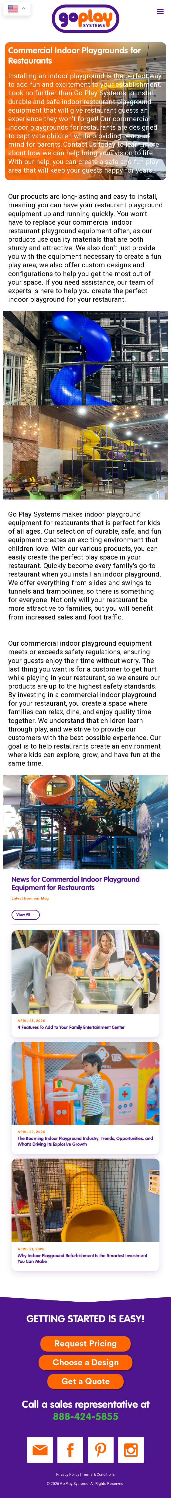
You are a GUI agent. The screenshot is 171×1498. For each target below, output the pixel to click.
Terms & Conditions (98, 1474)
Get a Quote (85, 1381)
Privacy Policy (67, 1474)
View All (25, 915)
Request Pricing (85, 1343)
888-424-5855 (85, 1417)
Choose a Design (86, 1362)
